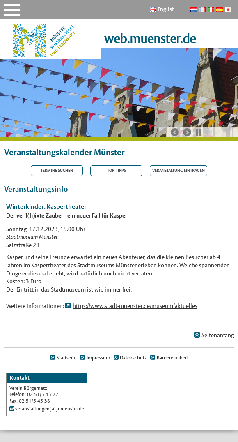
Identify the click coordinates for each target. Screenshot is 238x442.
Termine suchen (57, 170)
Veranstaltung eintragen (178, 170)
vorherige (175, 132)
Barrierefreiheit (172, 358)
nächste (187, 132)
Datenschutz (133, 358)
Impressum (98, 358)
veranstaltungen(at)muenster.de (49, 409)
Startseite (66, 358)
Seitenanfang (217, 335)
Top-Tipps (116, 170)
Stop (199, 132)
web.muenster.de (150, 39)
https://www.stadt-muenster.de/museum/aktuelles (135, 306)
